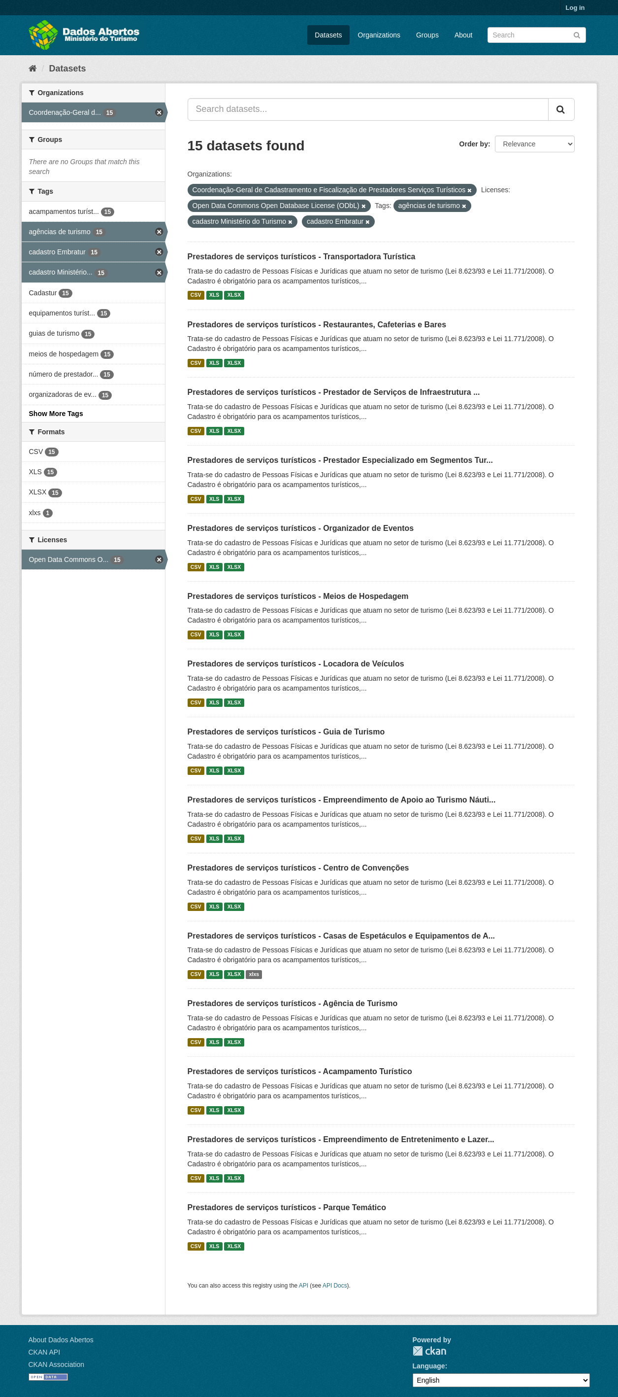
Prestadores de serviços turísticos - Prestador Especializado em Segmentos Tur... (340, 460)
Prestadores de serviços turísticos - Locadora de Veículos (296, 664)
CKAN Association (57, 1364)
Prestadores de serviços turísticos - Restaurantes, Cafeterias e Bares (317, 324)
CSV (196, 295)
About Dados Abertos (61, 1340)
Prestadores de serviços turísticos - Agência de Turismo (293, 1003)
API (303, 1285)
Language (429, 1366)
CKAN (429, 1351)
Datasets (328, 35)
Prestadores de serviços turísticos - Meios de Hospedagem (298, 596)
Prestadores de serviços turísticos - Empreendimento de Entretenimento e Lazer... (341, 1139)
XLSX (234, 295)
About (464, 35)
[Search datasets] (537, 35)
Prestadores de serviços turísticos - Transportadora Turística (302, 256)
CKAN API (45, 1352)
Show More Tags (56, 414)
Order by (473, 144)
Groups (427, 35)
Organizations (379, 35)
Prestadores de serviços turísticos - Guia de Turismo (286, 732)
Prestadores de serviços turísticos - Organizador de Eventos (301, 528)
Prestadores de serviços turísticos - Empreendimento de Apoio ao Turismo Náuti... (342, 800)
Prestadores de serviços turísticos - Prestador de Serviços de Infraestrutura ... (334, 392)
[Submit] (577, 34)
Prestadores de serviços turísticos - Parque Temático (287, 1207)
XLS (214, 295)
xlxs (254, 974)
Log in (575, 7)
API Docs (335, 1285)
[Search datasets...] (368, 109)
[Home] (33, 68)
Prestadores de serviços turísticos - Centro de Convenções (298, 868)
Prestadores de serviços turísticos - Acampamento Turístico (300, 1071)
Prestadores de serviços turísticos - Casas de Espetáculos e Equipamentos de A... (341, 936)
